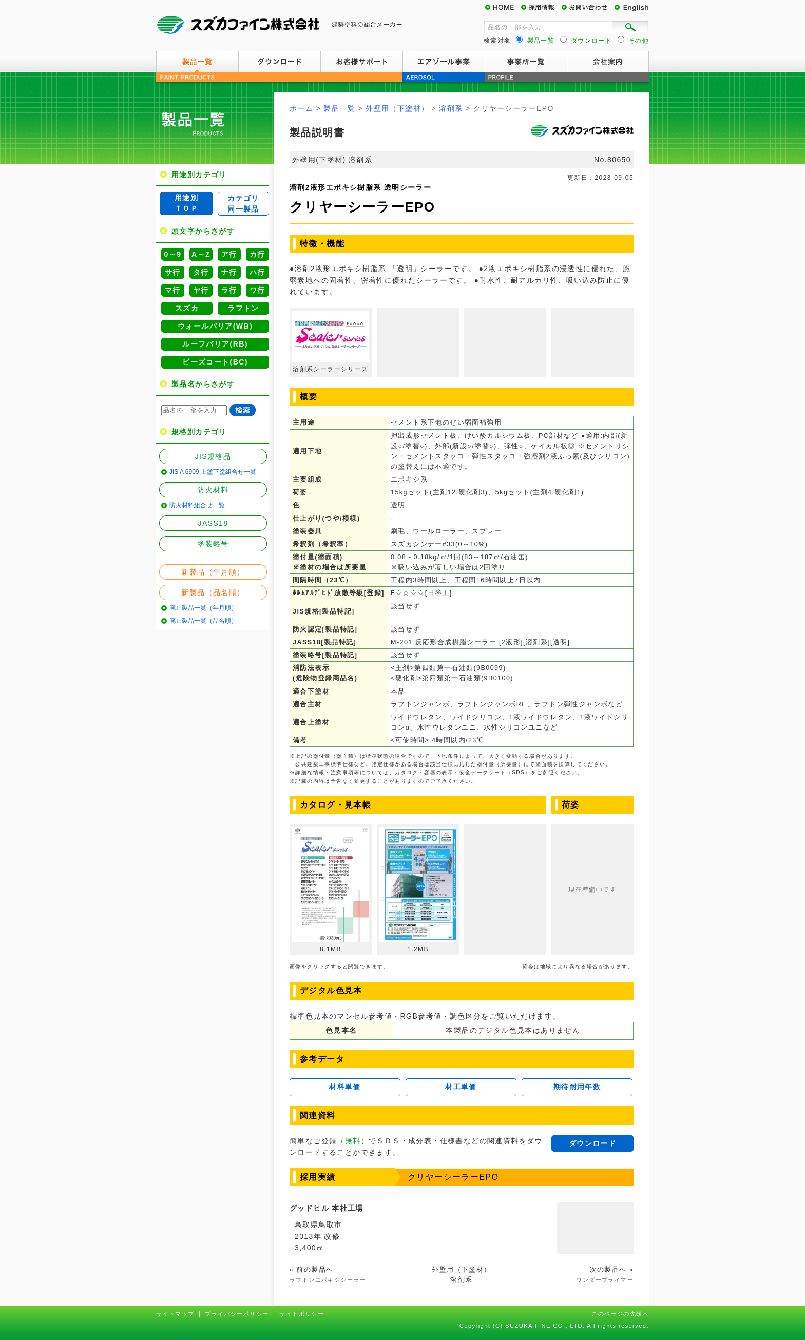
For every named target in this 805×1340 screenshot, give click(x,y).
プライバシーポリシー (237, 1314)
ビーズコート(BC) (215, 362)
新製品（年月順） (212, 572)
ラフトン (243, 308)
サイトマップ (175, 1314)
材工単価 (461, 1087)
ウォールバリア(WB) (215, 326)
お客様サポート (361, 61)
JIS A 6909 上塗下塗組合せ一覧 (212, 471)
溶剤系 (451, 108)
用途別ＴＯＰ (186, 203)
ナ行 (229, 272)
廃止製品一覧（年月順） (203, 607)
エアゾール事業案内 (443, 61)
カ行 (257, 254)
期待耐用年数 (577, 1087)
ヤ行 (201, 290)
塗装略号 (213, 544)
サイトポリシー (301, 1314)
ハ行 (257, 272)
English (631, 7)
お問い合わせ (587, 7)
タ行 (201, 272)
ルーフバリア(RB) (215, 344)
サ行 (173, 272)
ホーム (301, 108)
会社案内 (608, 61)
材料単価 (345, 1087)
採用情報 (541, 7)
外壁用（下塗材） (397, 108)
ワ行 (257, 290)
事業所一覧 (526, 61)
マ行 (173, 290)
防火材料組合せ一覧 (197, 505)
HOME (503, 7)
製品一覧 (197, 61)
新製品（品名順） (212, 592)
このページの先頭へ (620, 1314)
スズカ (187, 308)
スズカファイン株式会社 (279, 25)
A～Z (200, 254)
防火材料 (213, 490)
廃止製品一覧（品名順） (203, 620)
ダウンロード (279, 61)
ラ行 (229, 290)
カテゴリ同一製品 (243, 203)
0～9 (173, 254)
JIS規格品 (213, 456)
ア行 (229, 254)
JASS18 (213, 523)
